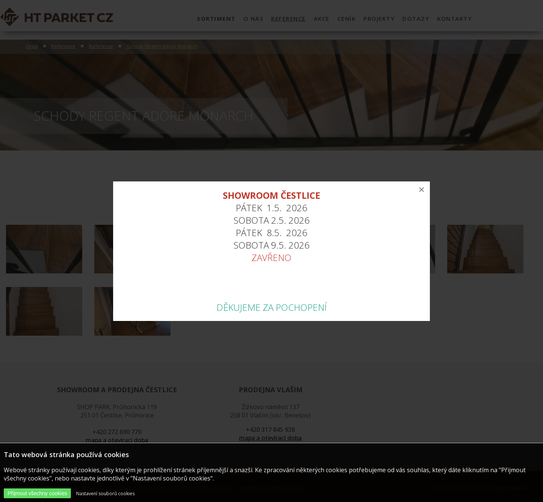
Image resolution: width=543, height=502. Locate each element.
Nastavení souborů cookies (105, 493)
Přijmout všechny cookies (37, 493)
